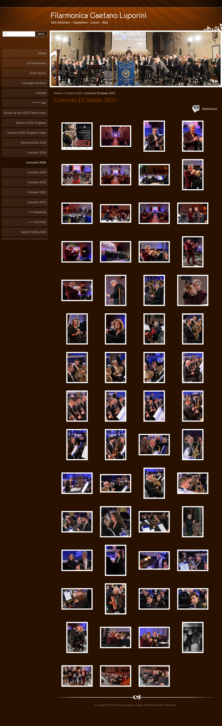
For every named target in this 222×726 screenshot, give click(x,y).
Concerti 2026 (36, 152)
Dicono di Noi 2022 (33, 142)
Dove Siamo (38, 73)
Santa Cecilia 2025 (33, 232)
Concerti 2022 (36, 192)
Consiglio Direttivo (34, 83)
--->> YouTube (36, 222)
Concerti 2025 (73, 93)
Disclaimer (170, 705)
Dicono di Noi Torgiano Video (26, 132)
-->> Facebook (36, 212)
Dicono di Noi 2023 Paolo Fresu (25, 113)
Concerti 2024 (36, 172)
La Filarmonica (36, 63)
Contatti (41, 93)
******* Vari (39, 103)
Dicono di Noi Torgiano (31, 122)
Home (57, 93)
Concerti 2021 (36, 202)
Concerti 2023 (36, 182)
